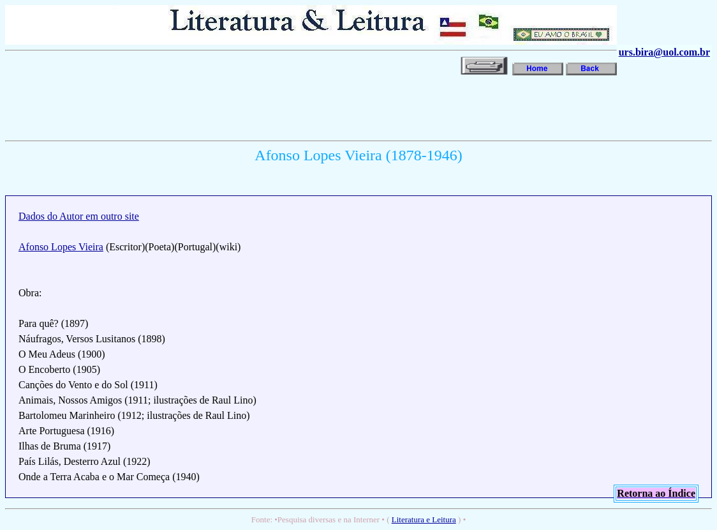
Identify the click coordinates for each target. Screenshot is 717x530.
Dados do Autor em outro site (78, 216)
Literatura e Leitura (424, 519)
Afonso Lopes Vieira (60, 246)
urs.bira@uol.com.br (664, 52)
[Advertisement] (237, 106)
